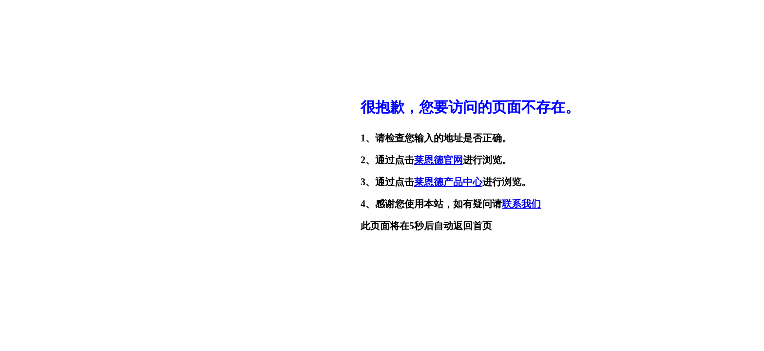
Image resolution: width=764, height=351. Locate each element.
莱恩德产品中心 (448, 181)
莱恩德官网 (438, 160)
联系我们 (521, 203)
